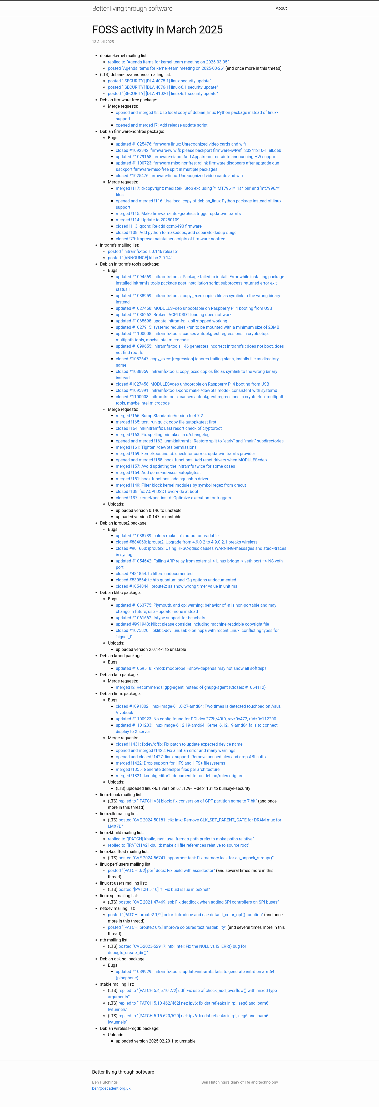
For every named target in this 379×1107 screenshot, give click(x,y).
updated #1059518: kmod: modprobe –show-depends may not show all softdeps (191, 668)
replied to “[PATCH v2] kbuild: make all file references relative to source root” (179, 845)
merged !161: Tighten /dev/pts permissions (156, 447)
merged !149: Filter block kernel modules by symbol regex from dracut (181, 485)
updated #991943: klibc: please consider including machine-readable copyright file (192, 624)
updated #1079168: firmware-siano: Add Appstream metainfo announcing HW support (196, 156)
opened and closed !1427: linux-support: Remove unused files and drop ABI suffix (191, 756)
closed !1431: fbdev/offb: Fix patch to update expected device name (179, 744)
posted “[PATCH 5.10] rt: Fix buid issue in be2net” (164, 889)
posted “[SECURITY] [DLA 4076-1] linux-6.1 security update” (163, 87)
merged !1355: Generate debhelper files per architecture (168, 769)
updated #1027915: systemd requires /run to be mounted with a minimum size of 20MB (197, 327)
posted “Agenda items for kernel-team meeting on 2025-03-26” (166, 68)
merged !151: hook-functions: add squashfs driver (162, 478)
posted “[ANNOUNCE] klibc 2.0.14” (140, 257)
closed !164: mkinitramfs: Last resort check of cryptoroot (169, 428)
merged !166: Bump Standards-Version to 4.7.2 (159, 415)
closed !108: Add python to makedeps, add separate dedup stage (176, 232)
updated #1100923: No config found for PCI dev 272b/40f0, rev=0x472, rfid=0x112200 (196, 718)
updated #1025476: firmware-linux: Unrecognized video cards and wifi (181, 144)
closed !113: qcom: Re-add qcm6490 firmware (159, 226)
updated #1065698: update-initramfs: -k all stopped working (171, 320)
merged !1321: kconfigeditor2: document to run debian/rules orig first (180, 775)
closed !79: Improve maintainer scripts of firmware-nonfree (170, 238)
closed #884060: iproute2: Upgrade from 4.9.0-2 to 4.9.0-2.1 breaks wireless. (187, 542)
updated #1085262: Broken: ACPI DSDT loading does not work (174, 314)
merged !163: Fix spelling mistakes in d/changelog (163, 434)
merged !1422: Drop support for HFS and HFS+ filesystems (170, 763)
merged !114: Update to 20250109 (147, 219)
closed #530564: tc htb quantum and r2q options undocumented (176, 579)
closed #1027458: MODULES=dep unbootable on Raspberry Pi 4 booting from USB (192, 384)
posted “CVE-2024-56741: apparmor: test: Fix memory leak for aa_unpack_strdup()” (195, 857)
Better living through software (132, 8)
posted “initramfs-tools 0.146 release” (143, 251)
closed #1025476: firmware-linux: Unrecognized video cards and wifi (179, 175)
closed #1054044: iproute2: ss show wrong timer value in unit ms (176, 586)
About (281, 8)
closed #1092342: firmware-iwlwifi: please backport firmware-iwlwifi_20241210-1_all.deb (198, 150)
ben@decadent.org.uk (111, 1088)
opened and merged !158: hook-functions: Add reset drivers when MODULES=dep (191, 459)
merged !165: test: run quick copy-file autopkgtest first (166, 422)
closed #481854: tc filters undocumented (154, 573)
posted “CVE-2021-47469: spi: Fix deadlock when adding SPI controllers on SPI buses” (198, 902)
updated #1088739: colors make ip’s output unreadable (167, 535)
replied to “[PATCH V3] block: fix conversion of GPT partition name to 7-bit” (187, 801)
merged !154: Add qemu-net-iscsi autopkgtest (158, 472)
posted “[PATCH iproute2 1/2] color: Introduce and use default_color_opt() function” (185, 914)
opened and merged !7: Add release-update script (161, 125)
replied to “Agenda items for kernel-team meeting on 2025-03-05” (168, 61)
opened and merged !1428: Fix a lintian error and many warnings (175, 750)
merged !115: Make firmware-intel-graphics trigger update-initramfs (178, 213)
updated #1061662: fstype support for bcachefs (160, 617)
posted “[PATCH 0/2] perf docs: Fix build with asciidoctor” (161, 870)
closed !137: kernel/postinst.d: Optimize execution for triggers (173, 497)
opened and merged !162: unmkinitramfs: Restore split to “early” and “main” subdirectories (200, 440)
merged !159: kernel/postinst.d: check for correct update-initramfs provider (185, 453)
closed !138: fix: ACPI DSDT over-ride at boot (157, 491)
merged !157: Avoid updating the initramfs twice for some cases (175, 466)
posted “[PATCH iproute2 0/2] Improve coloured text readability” (167, 927)
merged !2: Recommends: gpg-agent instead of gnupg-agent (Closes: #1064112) (191, 687)
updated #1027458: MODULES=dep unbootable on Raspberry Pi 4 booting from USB (194, 308)
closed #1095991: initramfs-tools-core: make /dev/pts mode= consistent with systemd (196, 390)
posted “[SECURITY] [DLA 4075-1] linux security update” (159, 80)
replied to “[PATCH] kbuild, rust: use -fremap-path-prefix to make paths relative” (181, 838)
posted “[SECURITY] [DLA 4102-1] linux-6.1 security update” (163, 93)
